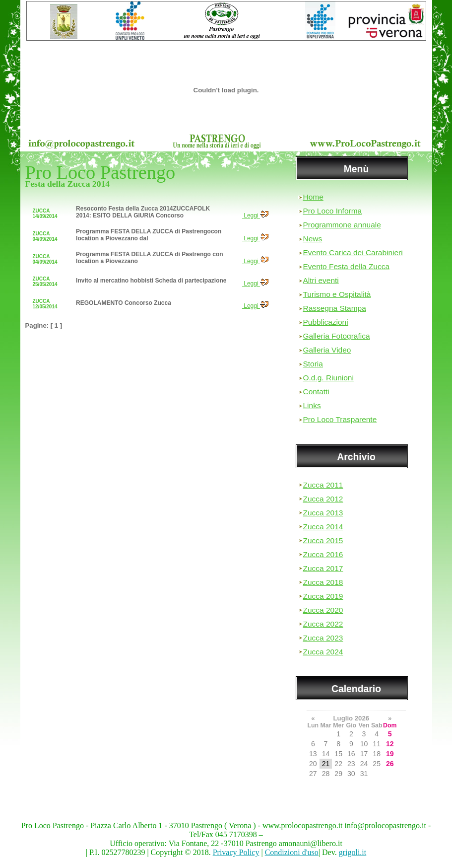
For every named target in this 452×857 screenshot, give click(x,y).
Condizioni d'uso (292, 852)
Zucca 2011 (323, 485)
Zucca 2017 (323, 568)
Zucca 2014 (323, 526)
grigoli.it (353, 852)
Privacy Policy (236, 852)
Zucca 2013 (323, 512)
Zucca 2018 (323, 582)
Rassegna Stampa (334, 308)
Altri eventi (321, 280)
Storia (313, 363)
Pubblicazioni (325, 322)
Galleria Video (327, 350)
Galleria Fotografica (336, 336)
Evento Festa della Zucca (346, 266)
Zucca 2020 (323, 610)
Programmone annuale (342, 224)
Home (313, 197)
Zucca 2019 (323, 596)
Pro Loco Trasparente (340, 419)
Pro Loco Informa (332, 211)
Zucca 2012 (323, 499)
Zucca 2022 (323, 624)
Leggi (255, 215)
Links (312, 405)
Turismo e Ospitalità (337, 294)
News (313, 238)
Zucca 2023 (323, 638)
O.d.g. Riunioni (328, 377)
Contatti (316, 391)
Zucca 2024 (323, 651)
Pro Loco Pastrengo (100, 172)
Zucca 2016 (323, 554)
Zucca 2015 (323, 540)
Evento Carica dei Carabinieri (353, 252)
